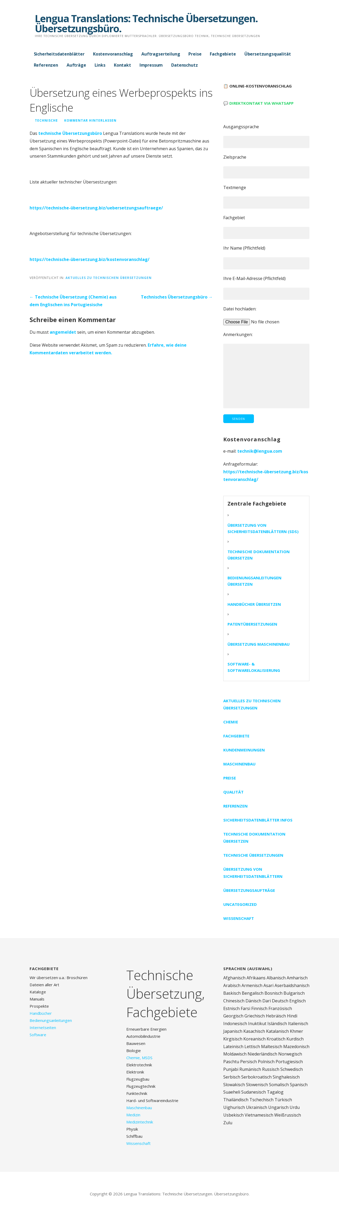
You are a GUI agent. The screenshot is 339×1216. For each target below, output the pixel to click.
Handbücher (41, 1013)
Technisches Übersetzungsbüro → (177, 297)
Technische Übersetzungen (253, 855)
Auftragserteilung (160, 54)
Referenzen (46, 65)
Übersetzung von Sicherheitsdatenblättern (252, 872)
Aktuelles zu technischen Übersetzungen (109, 278)
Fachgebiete (223, 54)
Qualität (233, 792)
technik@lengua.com (259, 451)
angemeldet (63, 332)
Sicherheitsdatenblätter (59, 54)
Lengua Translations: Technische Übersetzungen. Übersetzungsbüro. (146, 23)
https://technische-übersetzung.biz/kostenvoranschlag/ (90, 259)
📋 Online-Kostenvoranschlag (257, 86)
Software (38, 1034)
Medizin (133, 1114)
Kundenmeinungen (244, 749)
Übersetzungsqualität (267, 54)
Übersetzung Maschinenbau (258, 644)
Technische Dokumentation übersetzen (258, 555)
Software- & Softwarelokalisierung (253, 667)
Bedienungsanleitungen (51, 1020)
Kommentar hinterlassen (90, 120)
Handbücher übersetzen (254, 604)
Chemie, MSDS (139, 1057)
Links (100, 65)
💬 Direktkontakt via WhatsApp (258, 103)
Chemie (230, 721)
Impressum (151, 65)
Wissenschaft (238, 918)
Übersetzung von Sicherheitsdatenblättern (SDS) (263, 528)
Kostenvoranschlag (113, 54)
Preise (194, 54)
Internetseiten (43, 1027)
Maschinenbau (239, 764)
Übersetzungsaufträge (249, 890)
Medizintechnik (139, 1122)
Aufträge (76, 65)
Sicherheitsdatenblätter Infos (257, 820)
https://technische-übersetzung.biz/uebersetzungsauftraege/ (96, 208)
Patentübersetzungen (252, 624)
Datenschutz (184, 65)
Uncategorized (240, 904)
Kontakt (122, 65)
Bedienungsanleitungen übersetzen (254, 581)
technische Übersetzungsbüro (70, 133)
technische (46, 120)
